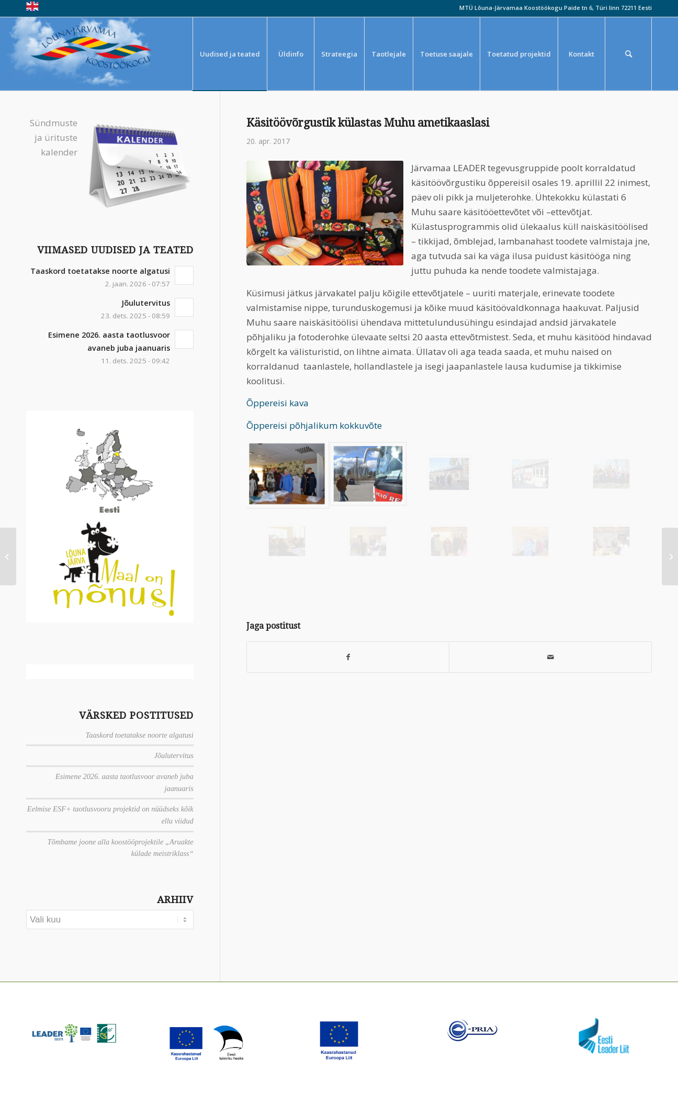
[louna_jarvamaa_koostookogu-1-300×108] (98, 54)
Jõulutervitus (145, 303)
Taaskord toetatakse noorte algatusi (100, 271)
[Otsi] (628, 54)
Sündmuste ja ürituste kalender (53, 137)
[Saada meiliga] (550, 657)
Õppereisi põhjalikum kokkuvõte (314, 425)
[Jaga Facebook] (348, 657)
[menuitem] (230, 54)
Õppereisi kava (277, 403)
